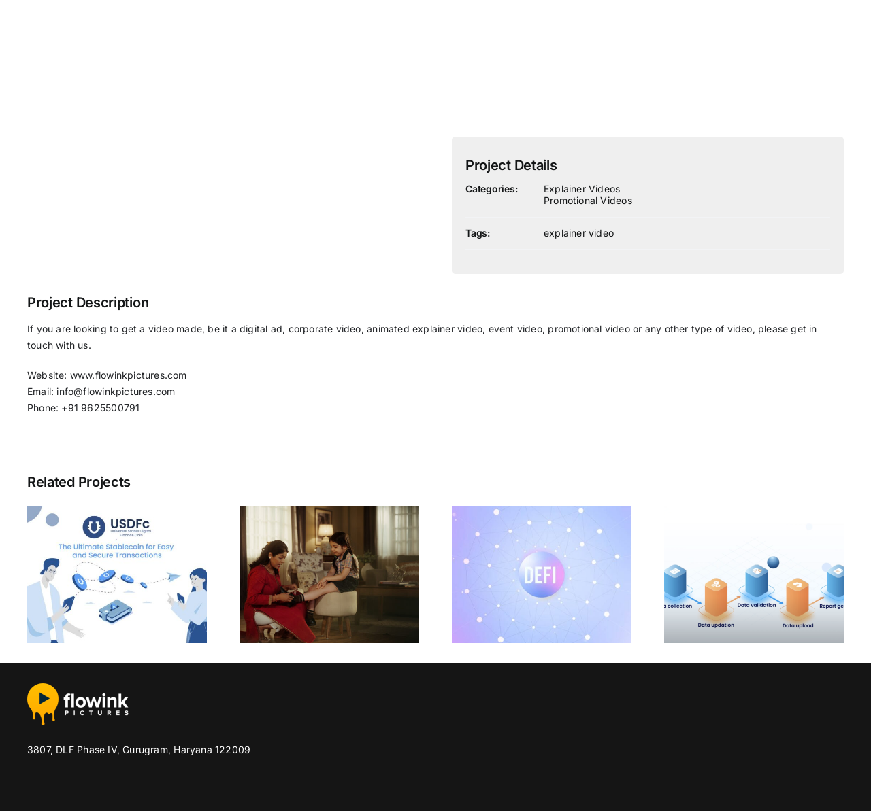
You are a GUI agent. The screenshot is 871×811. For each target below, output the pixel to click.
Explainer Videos (582, 188)
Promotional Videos (588, 200)
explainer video (579, 233)
